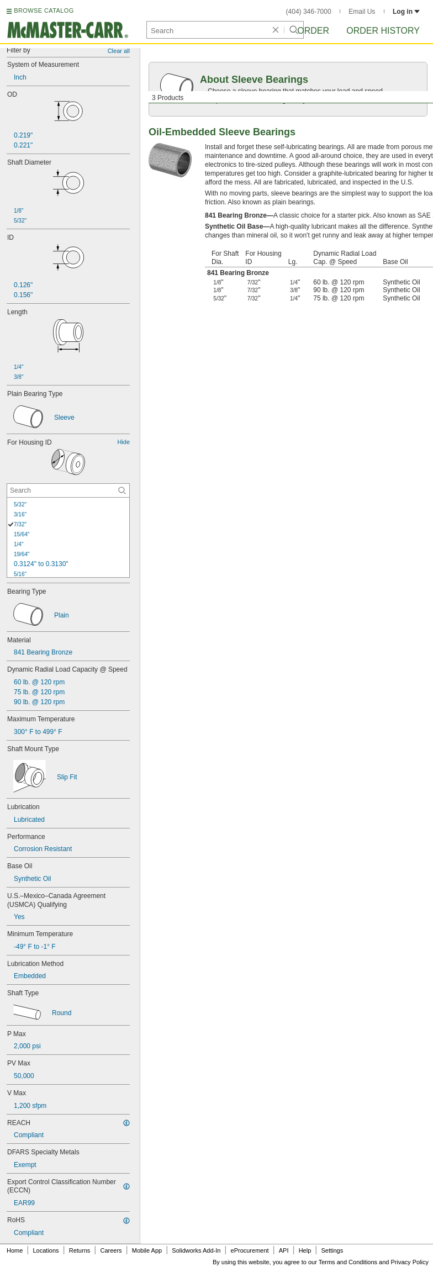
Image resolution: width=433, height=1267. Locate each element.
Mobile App (147, 1250)
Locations (46, 1250)
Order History (383, 30)
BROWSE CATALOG (43, 10)
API (284, 1250)
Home (15, 1250)
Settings (332, 1250)
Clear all (119, 50)
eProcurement (250, 1250)
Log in (406, 11)
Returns (80, 1250)
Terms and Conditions (348, 1262)
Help (305, 1250)
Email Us (361, 11)
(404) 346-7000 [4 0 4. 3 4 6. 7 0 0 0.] (308, 11)
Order (313, 30)
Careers (111, 1250)
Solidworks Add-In (196, 1250)
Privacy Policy (410, 1262)
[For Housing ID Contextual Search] (68, 490)
